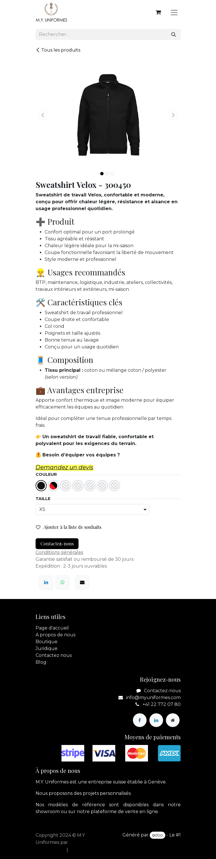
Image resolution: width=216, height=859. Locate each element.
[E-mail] (82, 582)
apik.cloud (81, 842)
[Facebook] (140, 720)
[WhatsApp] (62, 582)
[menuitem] (49, 850)
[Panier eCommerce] (158, 12)
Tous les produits (58, 50)
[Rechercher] (173, 34)
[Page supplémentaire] (173, 720)
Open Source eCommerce (151, 842)
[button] (43, 114)
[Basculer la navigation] (174, 12)
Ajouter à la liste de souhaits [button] (68, 527)
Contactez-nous (57, 544)
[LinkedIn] (46, 582)
